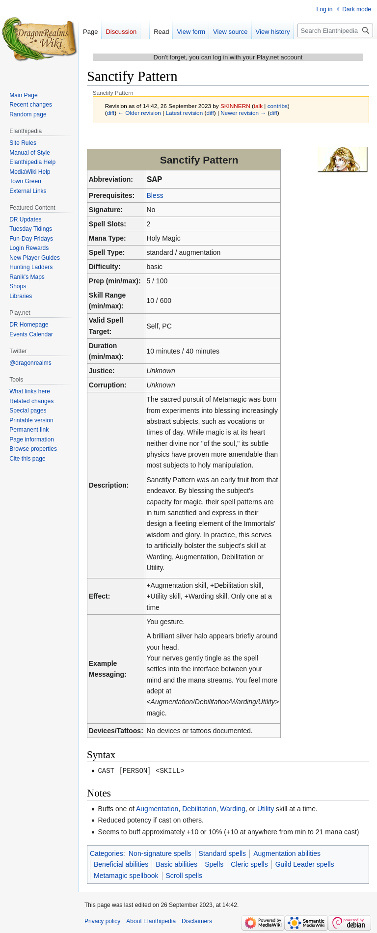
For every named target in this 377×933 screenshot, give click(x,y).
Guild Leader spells (304, 864)
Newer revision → (243, 113)
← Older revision (139, 113)
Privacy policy (102, 920)
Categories (106, 853)
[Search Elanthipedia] (335, 30)
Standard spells (222, 853)
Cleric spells (249, 864)
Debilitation (199, 808)
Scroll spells (184, 875)
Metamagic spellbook (126, 875)
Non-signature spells (160, 853)
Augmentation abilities (287, 853)
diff (110, 113)
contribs (278, 106)
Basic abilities (176, 864)
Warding (232, 808)
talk (258, 106)
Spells (214, 864)
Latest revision (184, 113)
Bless (154, 195)
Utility (265, 808)
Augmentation (157, 808)
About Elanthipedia (151, 920)
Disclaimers (197, 920)
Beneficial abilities (121, 864)
